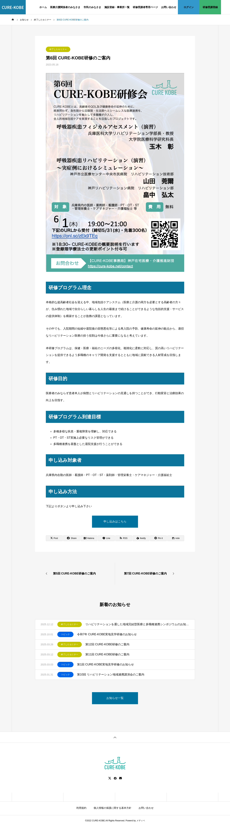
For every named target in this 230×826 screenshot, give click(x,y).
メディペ (140, 820)
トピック (65, 634)
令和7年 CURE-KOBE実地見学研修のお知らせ (107, 634)
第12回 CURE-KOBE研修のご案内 (107, 644)
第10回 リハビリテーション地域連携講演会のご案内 (110, 674)
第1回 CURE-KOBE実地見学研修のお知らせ (105, 664)
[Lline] (106, 538)
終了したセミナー (58, 49)
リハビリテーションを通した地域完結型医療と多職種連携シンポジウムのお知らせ (137, 624)
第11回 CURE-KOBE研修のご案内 (107, 654)
